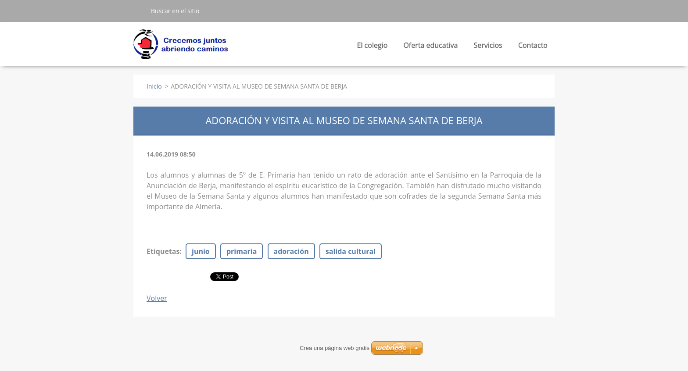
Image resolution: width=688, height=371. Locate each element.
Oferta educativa (430, 47)
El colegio (372, 47)
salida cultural (351, 251)
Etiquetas (163, 251)
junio (201, 251)
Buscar (138, 10)
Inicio (154, 86)
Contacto (533, 45)
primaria (241, 251)
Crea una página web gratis (334, 348)
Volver (157, 298)
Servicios (487, 47)
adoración (291, 251)
